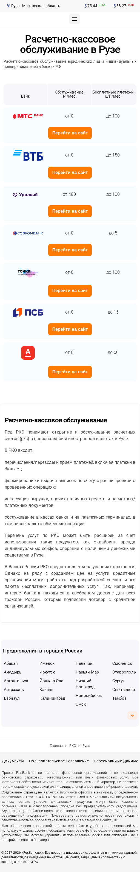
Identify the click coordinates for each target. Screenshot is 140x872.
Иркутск (47, 672)
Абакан (11, 663)
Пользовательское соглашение (59, 761)
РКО (72, 746)
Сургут (118, 680)
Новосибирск (89, 695)
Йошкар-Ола (51, 680)
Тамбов (119, 698)
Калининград (52, 698)
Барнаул (12, 698)
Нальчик (84, 663)
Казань (46, 689)
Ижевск (47, 663)
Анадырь (12, 672)
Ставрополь (124, 672)
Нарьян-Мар (87, 672)
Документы (13, 761)
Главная (56, 746)
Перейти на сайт (70, 133)
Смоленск (122, 663)
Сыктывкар (123, 689)
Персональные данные (116, 761)
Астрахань (14, 689)
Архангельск (16, 680)
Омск (81, 704)
